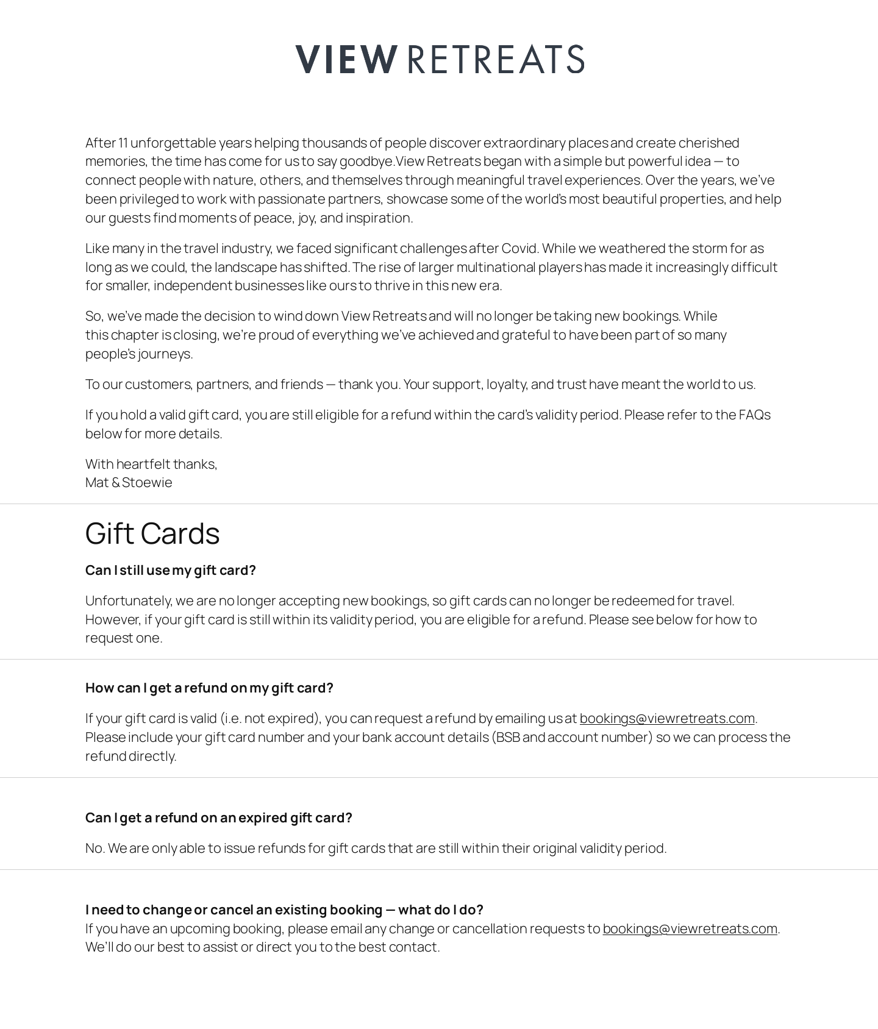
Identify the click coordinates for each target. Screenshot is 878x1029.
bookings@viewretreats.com (667, 718)
